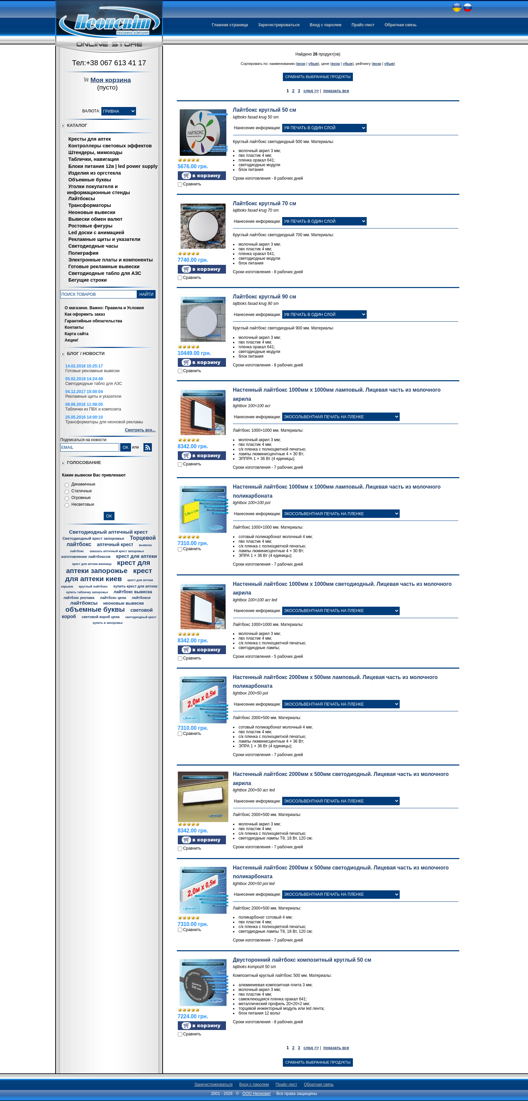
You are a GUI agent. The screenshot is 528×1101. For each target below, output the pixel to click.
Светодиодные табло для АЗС (104, 273)
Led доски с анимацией (96, 232)
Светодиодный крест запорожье (93, 538)
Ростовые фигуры (90, 225)
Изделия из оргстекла (94, 173)
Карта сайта (77, 333)
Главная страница (230, 25)
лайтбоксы (83, 603)
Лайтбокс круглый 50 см (264, 110)
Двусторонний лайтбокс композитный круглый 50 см (302, 960)
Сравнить (192, 184)
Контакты (74, 327)
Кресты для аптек (89, 139)
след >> (311, 90)
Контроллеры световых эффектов (110, 145)
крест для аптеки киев (108, 574)
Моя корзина (110, 79)
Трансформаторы (89, 205)
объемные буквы (95, 609)
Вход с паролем (325, 25)
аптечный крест (115, 544)
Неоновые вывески (91, 212)
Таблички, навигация (93, 159)
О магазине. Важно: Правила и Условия (104, 308)
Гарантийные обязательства (93, 321)
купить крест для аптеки (135, 586)
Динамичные (83, 484)
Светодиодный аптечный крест (108, 532)
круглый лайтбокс (93, 586)
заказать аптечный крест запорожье (117, 551)
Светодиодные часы (93, 246)
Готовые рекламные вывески (103, 266)
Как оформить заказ (85, 314)
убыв (313, 64)
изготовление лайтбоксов (85, 557)
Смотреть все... (140, 430)
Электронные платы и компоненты (110, 259)
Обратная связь (401, 25)
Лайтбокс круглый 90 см (264, 296)
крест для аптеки (136, 556)
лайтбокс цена (113, 598)
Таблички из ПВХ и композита (93, 409)
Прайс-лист (363, 25)
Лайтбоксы (81, 198)
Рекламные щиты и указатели (104, 239)
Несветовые (82, 504)
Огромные (81, 497)
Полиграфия (83, 253)
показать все (336, 90)
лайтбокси (141, 598)
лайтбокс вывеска (132, 592)
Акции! (71, 340)
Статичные (81, 491)
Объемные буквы (89, 179)
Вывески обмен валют (95, 219)
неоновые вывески (123, 603)
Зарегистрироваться (279, 25)
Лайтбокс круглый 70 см (264, 203)
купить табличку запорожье (87, 592)
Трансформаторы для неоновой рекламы (104, 422)
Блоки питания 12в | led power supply (113, 166)
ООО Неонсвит (256, 1093)
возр (301, 64)
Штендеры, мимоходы (95, 152)
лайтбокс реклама (78, 598)
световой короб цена (100, 617)
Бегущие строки (87, 280)
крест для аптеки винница (91, 564)
